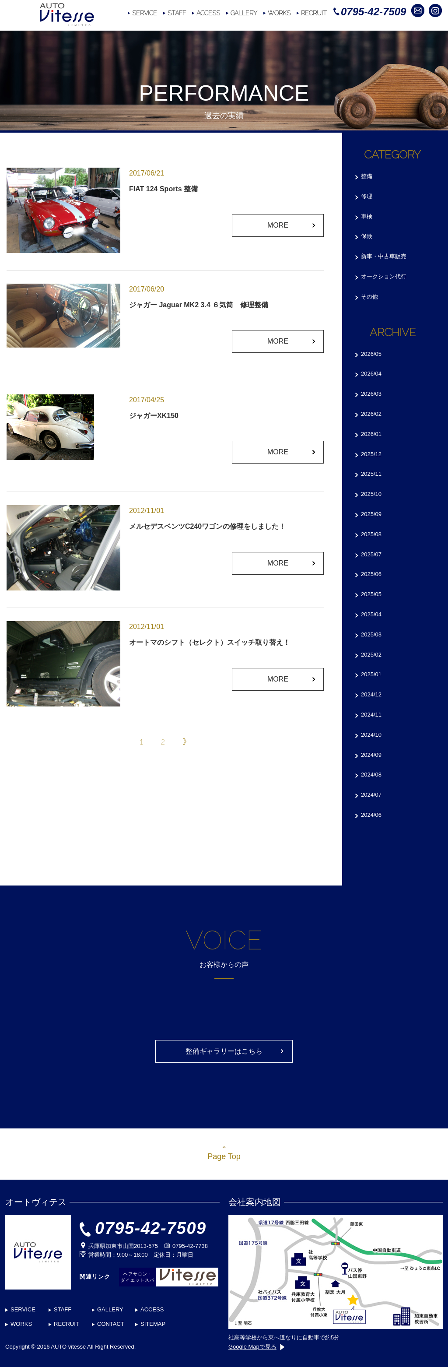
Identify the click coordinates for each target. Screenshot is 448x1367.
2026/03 (371, 393)
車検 (366, 216)
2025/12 (371, 454)
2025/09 (371, 514)
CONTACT (110, 1324)
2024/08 (371, 774)
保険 (366, 236)
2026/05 (371, 354)
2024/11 (371, 714)
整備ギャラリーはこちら (224, 1051)
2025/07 (371, 554)
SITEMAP (152, 1324)
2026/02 (371, 414)
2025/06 (371, 574)
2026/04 (371, 373)
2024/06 (371, 815)
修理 (366, 196)
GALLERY (244, 13)
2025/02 (371, 654)
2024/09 (371, 755)
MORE (277, 225)
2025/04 (371, 614)
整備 (366, 176)
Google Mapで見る (256, 1346)
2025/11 (371, 474)
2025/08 (371, 534)
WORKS (279, 13)
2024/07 (371, 794)
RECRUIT (314, 13)
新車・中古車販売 (383, 256)
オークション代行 (383, 276)
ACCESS (208, 13)
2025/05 (371, 594)
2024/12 (371, 694)
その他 (369, 296)
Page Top (224, 1156)
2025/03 (371, 634)
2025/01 (371, 674)
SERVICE (144, 13)
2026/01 (371, 434)
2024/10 (371, 734)
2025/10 (371, 494)
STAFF (177, 13)
